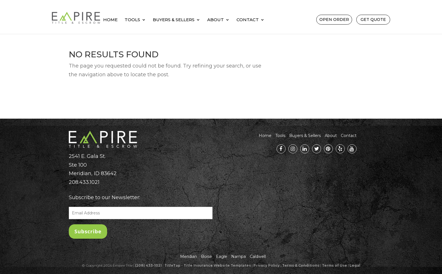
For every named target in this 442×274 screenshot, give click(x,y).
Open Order (334, 19)
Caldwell (258, 256)
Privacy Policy (266, 265)
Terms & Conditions (300, 265)
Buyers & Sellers (210, 20)
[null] (88, 231)
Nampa (238, 256)
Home (147, 20)
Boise (206, 256)
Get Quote (373, 19)
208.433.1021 (84, 182)
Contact (284, 20)
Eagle (221, 256)
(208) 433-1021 (148, 265)
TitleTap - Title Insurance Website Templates (207, 265)
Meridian (188, 256)
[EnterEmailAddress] (141, 213)
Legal (355, 265)
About (252, 20)
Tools (169, 20)
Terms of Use (334, 265)
